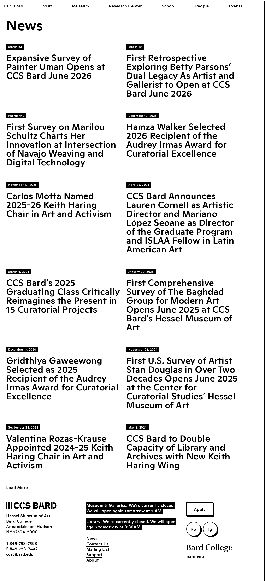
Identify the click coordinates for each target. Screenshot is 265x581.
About (92, 560)
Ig (210, 529)
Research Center (125, 5)
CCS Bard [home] (13, 5)
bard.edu (195, 556)
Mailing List (98, 549)
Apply (200, 509)
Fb (193, 529)
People (202, 5)
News (92, 538)
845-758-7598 (23, 543)
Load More (17, 487)
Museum (80, 5)
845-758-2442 (24, 548)
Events (235, 5)
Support (94, 554)
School (168, 5)
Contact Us (97, 543)
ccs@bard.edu (20, 554)
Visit (47, 5)
